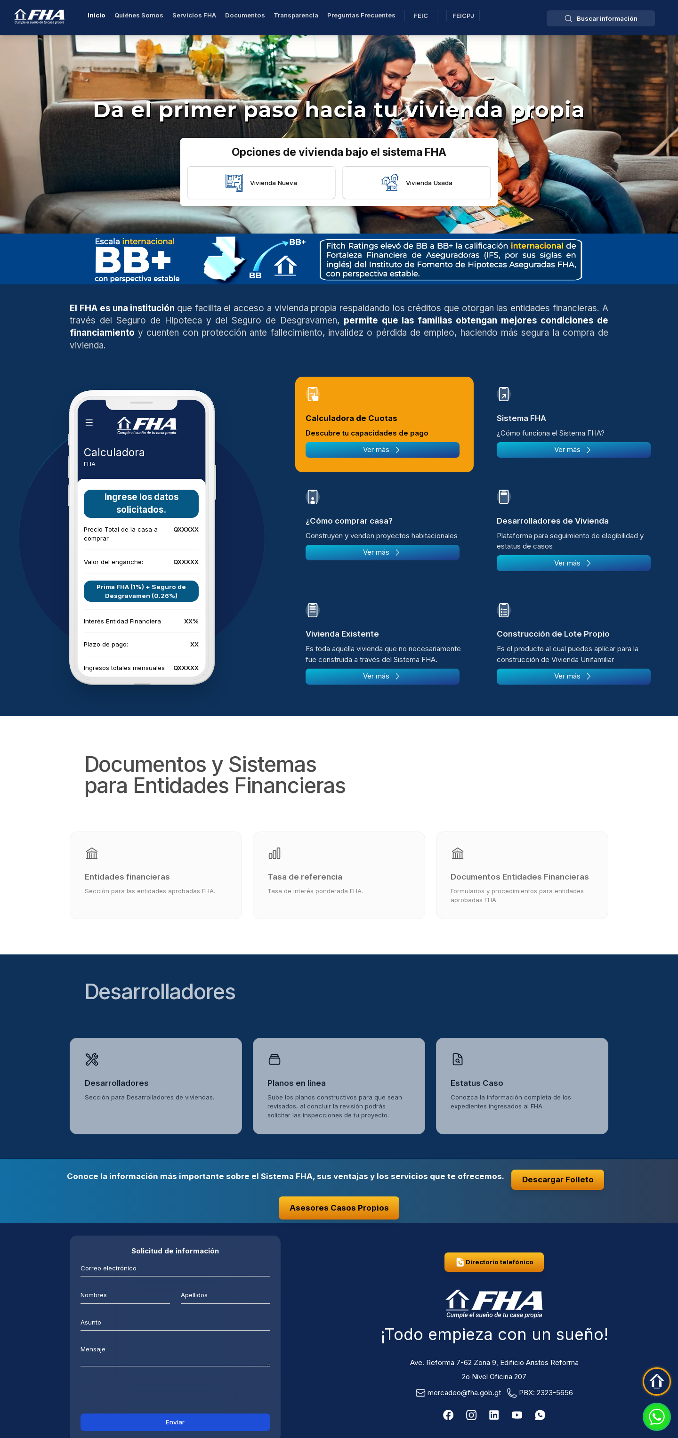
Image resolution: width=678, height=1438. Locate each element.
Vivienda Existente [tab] (342, 634)
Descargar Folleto (558, 1179)
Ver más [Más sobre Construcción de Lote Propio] (573, 676)
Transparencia (296, 15)
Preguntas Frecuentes (361, 15)
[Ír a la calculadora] (141, 563)
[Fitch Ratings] (339, 259)
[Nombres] (125, 1294)
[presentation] (175, 1392)
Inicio (96, 15)
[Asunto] (175, 1321)
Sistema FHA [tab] (521, 418)
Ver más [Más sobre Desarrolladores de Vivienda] (573, 563)
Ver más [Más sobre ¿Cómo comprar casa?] (382, 552)
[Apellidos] (225, 1294)
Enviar (175, 1422)
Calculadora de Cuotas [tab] (351, 418)
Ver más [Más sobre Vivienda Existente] (382, 676)
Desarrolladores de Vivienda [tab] (553, 521)
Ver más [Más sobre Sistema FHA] (573, 449)
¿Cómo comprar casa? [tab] (349, 521)
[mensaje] (175, 1353)
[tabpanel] (141, 563)
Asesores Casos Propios (339, 1207)
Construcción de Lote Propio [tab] (553, 634)
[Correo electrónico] (175, 1268)
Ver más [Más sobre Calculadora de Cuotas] (382, 449)
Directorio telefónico (494, 1262)
